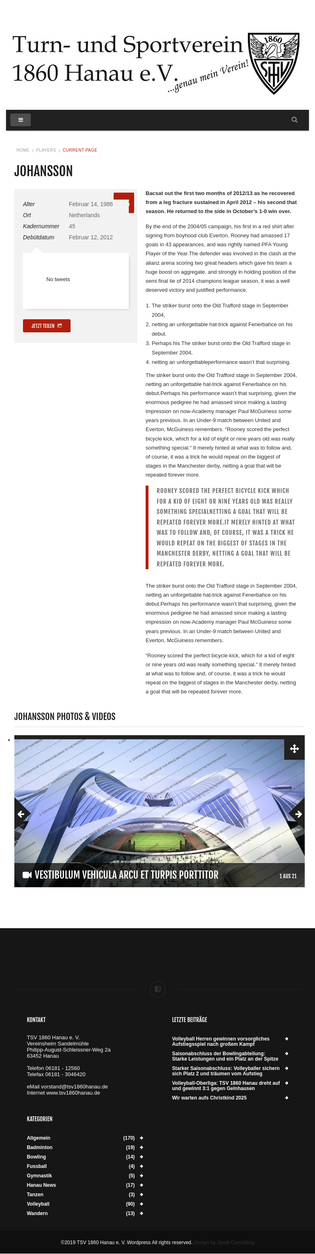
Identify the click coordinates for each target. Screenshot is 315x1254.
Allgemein (38, 1138)
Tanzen (35, 1194)
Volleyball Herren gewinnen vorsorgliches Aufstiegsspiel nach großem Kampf (220, 1041)
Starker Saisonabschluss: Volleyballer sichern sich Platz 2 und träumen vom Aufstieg (226, 1071)
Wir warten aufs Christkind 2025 (209, 1098)
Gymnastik (39, 1176)
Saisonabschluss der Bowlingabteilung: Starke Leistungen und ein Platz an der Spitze (225, 1056)
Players (46, 150)
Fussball (37, 1166)
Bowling (36, 1157)
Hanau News (41, 1185)
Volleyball (38, 1204)
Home (23, 150)
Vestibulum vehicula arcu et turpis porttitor (127, 875)
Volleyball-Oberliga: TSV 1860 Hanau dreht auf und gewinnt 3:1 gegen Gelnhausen (226, 1086)
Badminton (39, 1147)
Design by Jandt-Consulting (224, 1242)
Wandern (37, 1213)
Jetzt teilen (47, 326)
